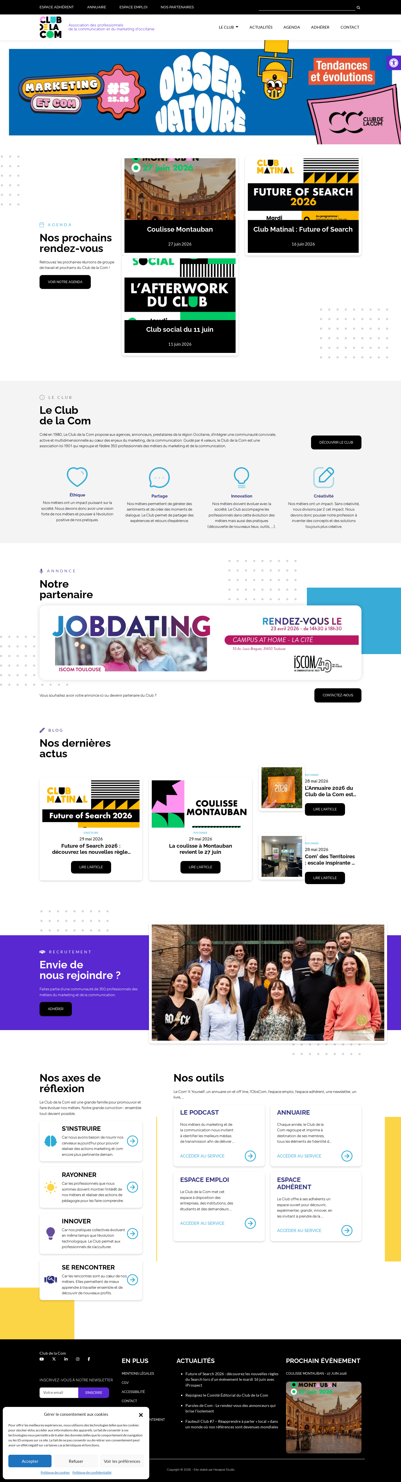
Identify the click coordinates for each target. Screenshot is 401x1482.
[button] (394, 63)
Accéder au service (202, 1156)
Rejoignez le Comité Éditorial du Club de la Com (226, 1395)
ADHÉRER (55, 1009)
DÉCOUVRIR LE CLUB (336, 442)
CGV (125, 1383)
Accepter (30, 1461)
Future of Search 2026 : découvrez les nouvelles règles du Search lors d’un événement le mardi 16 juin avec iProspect (91, 849)
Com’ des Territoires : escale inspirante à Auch (330, 859)
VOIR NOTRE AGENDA (65, 282)
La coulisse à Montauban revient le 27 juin (201, 849)
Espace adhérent (57, 7)
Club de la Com (53, 1353)
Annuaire (96, 7)
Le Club (227, 27)
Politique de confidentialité (91, 1472)
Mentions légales (138, 1373)
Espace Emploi (133, 7)
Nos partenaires (177, 7)
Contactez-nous (338, 695)
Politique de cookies (55, 1472)
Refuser (76, 1461)
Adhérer (320, 27)
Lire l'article (91, 867)
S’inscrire (93, 1393)
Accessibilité (133, 1392)
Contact (350, 27)
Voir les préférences (122, 1461)
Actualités (261, 27)
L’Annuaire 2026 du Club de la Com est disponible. (329, 791)
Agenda (291, 27)
